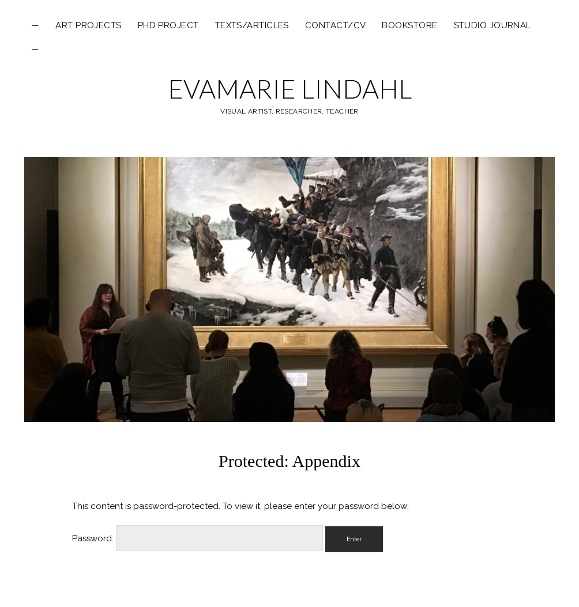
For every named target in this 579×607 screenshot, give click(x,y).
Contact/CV (335, 25)
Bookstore (409, 25)
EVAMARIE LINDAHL (290, 88)
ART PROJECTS (88, 25)
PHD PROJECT (168, 25)
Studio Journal (492, 25)
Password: (197, 538)
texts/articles (252, 25)
